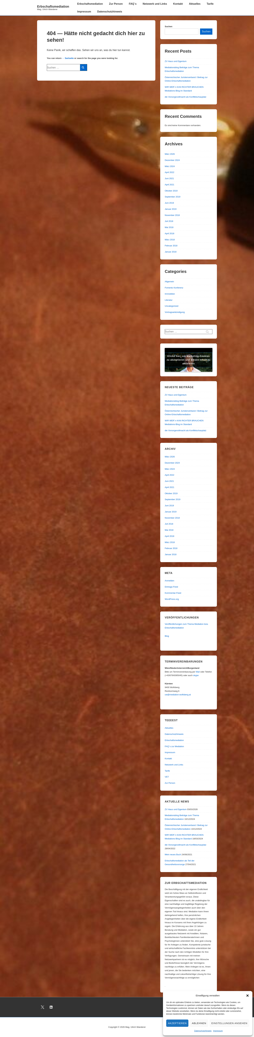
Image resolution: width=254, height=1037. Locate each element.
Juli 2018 (169, 221)
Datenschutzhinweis (203, 1031)
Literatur (169, 300)
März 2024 (170, 166)
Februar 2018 (171, 245)
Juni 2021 (169, 178)
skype (196, 675)
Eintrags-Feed (171, 587)
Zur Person (116, 3)
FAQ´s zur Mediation (174, 746)
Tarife (210, 3)
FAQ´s (133, 3)
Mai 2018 (169, 227)
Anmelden (169, 580)
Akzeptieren (177, 1023)
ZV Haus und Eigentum (175, 61)
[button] (247, 995)
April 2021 (169, 184)
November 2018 (172, 215)
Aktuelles (195, 3)
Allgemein (169, 281)
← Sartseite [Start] (68, 58)
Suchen (168, 26)
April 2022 (169, 172)
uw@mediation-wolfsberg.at (178, 694)
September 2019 (172, 197)
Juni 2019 (169, 203)
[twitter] (43, 1007)
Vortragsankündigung (175, 312)
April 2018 (169, 233)
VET (167, 777)
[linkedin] (51, 1007)
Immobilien (170, 294)
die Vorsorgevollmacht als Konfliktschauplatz (185, 97)
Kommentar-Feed (173, 593)
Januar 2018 (170, 252)
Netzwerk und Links (155, 3)
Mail (198, 672)
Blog (167, 636)
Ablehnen (199, 1023)
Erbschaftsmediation (53, 6)
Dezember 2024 (172, 160)
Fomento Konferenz (174, 287)
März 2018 (170, 239)
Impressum (218, 1031)
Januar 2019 (170, 209)
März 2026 (170, 154)
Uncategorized (171, 306)
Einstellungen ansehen (229, 1023)
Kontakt (178, 3)
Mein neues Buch (173, 854)
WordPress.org (172, 599)
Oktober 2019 (171, 191)
